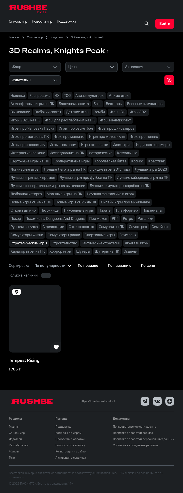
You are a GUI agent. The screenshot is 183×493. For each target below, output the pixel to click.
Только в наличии (23, 275)
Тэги (12, 458)
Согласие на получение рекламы (135, 445)
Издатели (56, 37)
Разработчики (19, 445)
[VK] (157, 401)
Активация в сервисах (70, 458)
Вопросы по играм (68, 433)
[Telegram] (145, 401)
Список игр (35, 37)
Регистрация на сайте (70, 451)
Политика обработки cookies (133, 433)
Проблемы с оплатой (70, 439)
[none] (146, 23)
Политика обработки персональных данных (143, 439)
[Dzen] (169, 401)
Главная (14, 37)
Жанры (14, 451)
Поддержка (63, 427)
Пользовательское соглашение (134, 427)
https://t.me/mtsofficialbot (97, 401)
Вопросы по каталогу (70, 445)
